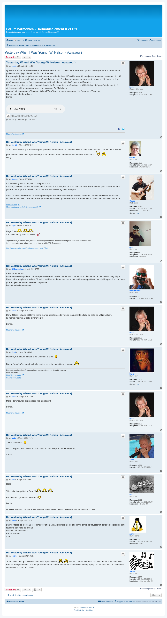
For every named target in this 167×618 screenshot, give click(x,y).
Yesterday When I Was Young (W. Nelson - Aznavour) (43, 52)
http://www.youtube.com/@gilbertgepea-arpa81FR (26, 248)
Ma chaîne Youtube (14, 134)
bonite (131, 87)
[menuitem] (9, 40)
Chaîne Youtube (12, 378)
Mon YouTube (11, 204)
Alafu (131, 534)
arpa (131, 247)
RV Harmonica (135, 291)
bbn (130, 494)
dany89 (132, 157)
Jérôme (132, 572)
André (131, 460)
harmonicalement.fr (87, 607)
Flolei (131, 374)
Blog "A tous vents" (13, 375)
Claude (132, 201)
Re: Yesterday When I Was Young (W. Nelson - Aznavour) (39, 142)
